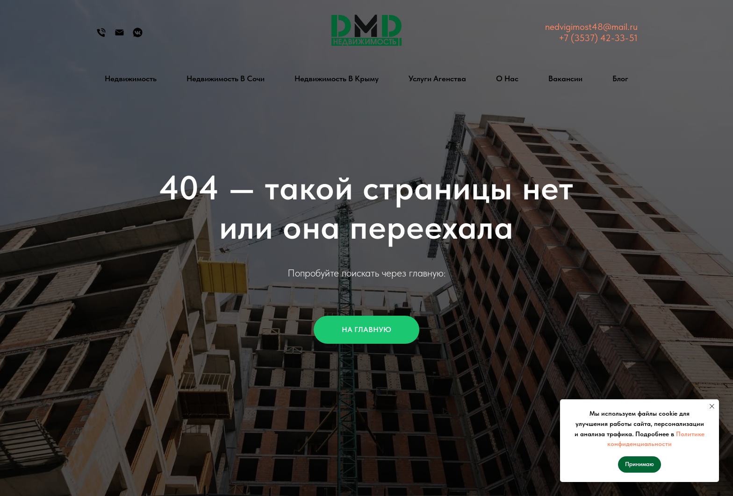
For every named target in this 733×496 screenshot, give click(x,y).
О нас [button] (507, 78)
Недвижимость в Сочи (226, 78)
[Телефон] (101, 36)
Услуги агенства (437, 78)
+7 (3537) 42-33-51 (598, 37)
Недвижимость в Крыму (337, 78)
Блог (620, 78)
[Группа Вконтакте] (138, 36)
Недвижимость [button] (131, 78)
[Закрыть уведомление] (712, 406)
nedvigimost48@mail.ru (591, 26)
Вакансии (565, 78)
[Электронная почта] (119, 36)
